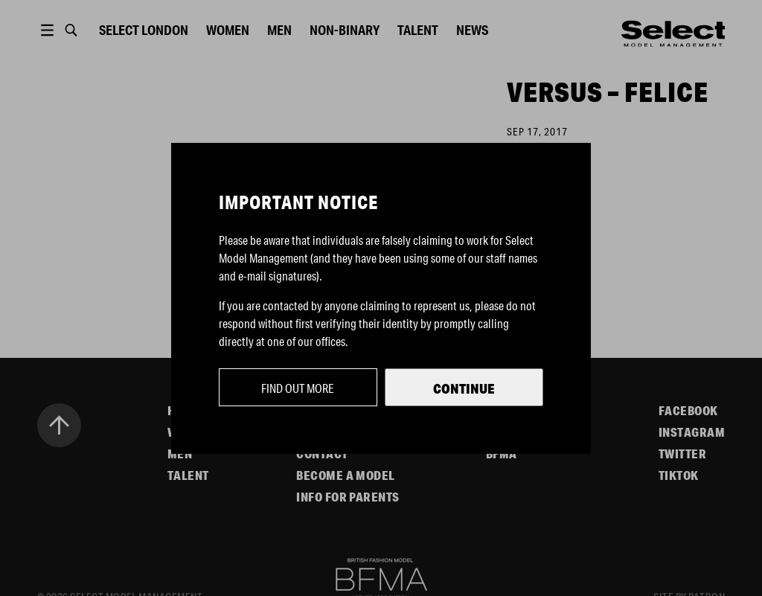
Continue (464, 388)
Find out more (297, 388)
